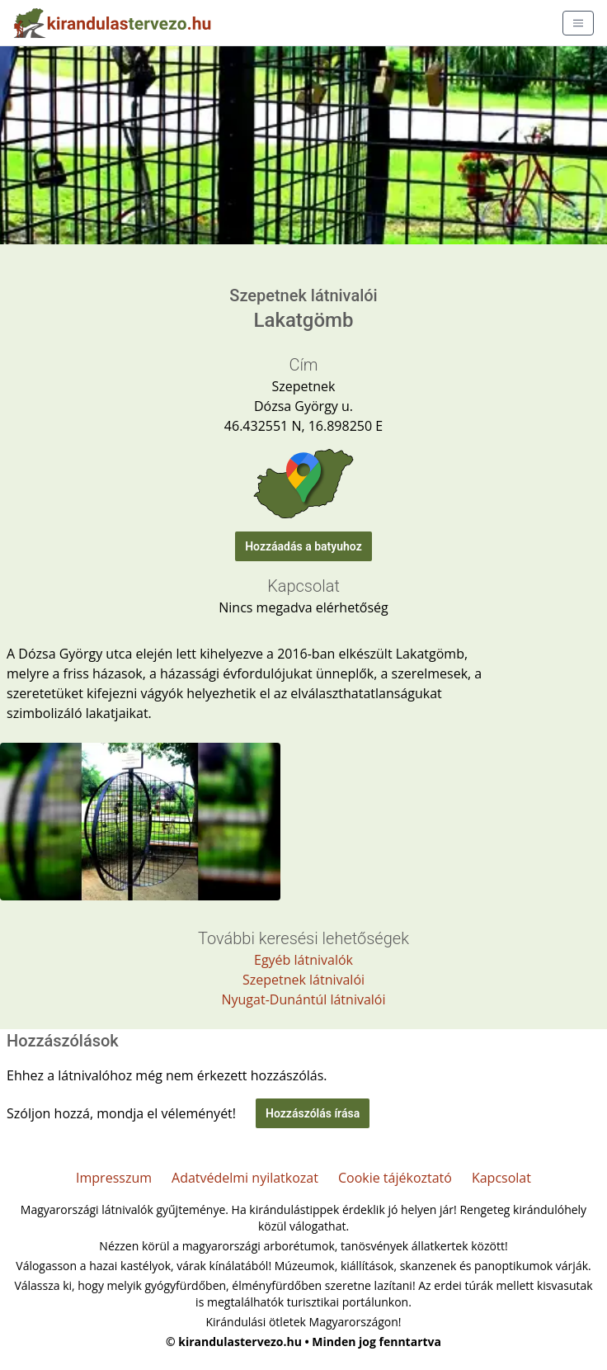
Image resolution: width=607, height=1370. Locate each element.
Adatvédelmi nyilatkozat (245, 1178)
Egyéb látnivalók (303, 960)
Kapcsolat (501, 1178)
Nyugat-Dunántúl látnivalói (303, 999)
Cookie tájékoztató (395, 1178)
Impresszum (114, 1178)
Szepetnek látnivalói (303, 980)
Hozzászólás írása (313, 1113)
